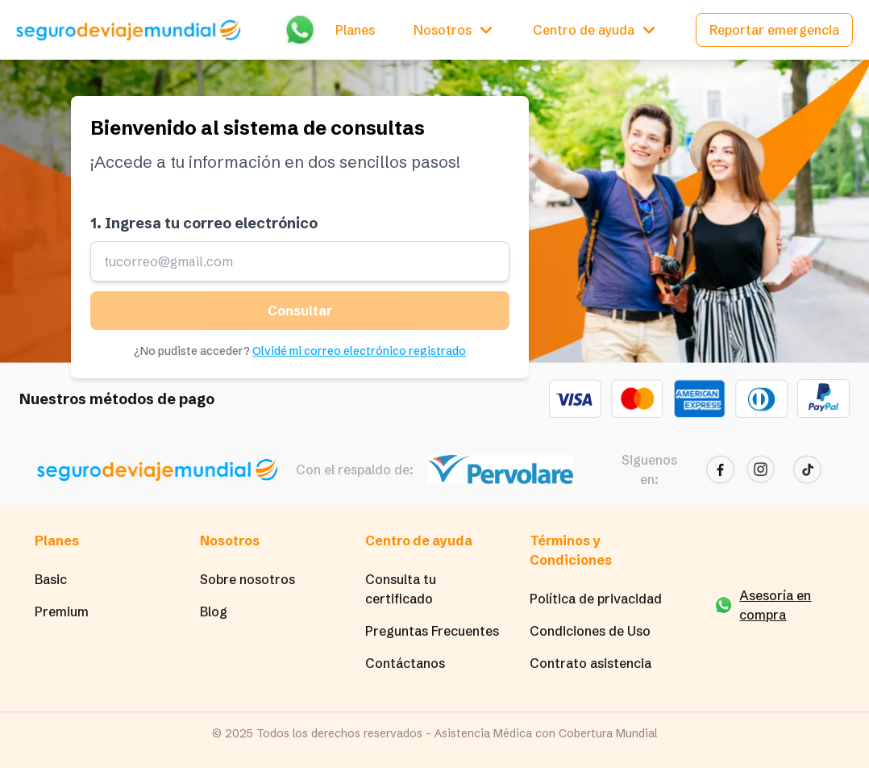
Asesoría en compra (775, 605)
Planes (355, 30)
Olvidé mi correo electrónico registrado (359, 351)
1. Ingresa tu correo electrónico (204, 223)
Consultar (300, 311)
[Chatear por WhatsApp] (300, 29)
